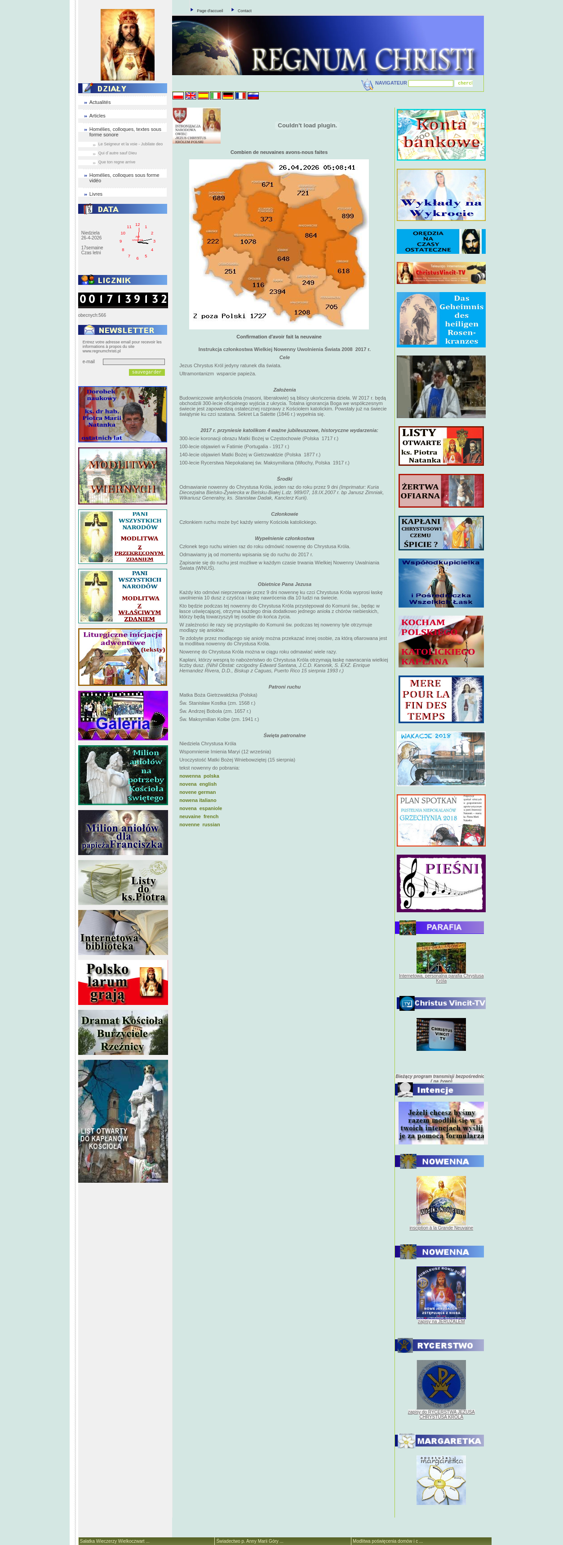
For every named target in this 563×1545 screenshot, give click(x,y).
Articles (97, 115)
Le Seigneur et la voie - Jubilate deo (130, 144)
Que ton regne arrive (117, 162)
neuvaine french (198, 816)
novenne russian (199, 824)
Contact (245, 11)
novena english (198, 784)
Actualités (100, 102)
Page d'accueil (210, 11)
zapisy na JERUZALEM (441, 1321)
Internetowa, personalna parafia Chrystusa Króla (441, 978)
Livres (95, 194)
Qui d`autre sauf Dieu (117, 153)
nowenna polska (199, 776)
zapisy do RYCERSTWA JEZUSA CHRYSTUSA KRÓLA (441, 1414)
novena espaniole (200, 808)
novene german (197, 792)
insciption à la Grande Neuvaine (441, 1227)
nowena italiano (198, 800)
